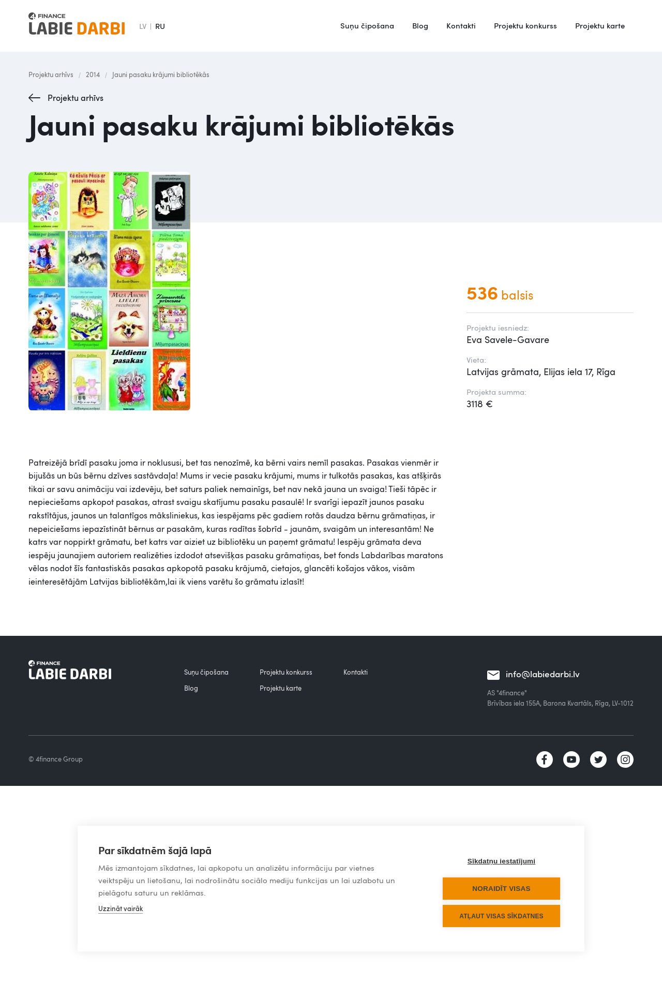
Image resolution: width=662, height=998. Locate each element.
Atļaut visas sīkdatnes (501, 916)
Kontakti (461, 25)
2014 (93, 74)
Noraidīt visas (501, 888)
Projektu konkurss (525, 25)
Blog (420, 25)
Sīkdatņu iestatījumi (502, 861)
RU (160, 26)
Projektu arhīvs (50, 74)
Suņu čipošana (367, 25)
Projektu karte (600, 25)
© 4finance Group (55, 759)
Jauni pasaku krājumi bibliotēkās (160, 74)
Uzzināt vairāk (120, 908)
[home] (76, 26)
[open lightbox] (237, 291)
